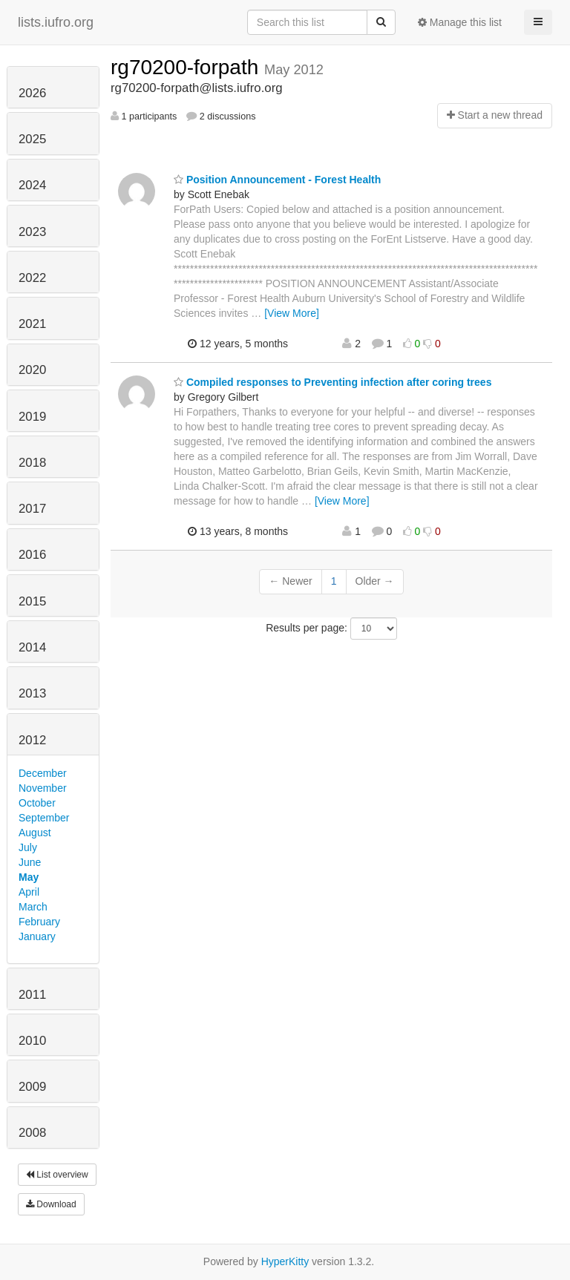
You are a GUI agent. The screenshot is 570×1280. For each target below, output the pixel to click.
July (28, 847)
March (33, 907)
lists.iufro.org (56, 22)
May (29, 877)
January (37, 936)
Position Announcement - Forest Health (277, 180)
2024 (32, 185)
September (44, 818)
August (35, 832)
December (43, 773)
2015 (32, 601)
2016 (32, 555)
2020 (32, 370)
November (43, 788)
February (39, 922)
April (29, 892)
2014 (32, 647)
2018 (32, 463)
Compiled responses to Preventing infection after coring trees (332, 382)
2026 (32, 93)
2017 (32, 509)
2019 (32, 417)
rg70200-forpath (187, 67)
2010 (32, 1041)
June (30, 862)
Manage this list (460, 22)
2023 (32, 232)
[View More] (291, 313)
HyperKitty (285, 1261)
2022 (32, 278)
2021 (32, 324)
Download (51, 1204)
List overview (57, 1174)
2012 (32, 740)
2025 (32, 139)
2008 (32, 1133)
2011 (32, 995)
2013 (32, 693)
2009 (32, 1087)
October (37, 803)
